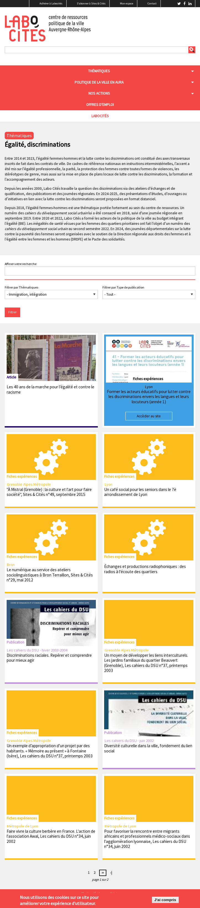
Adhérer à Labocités (51, 3)
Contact (152, 3)
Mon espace (126, 3)
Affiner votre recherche (20, 264)
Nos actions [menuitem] (99, 93)
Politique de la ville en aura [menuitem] (99, 82)
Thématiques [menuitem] (99, 71)
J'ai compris (165, 900)
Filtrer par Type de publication (123, 287)
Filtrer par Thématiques (21, 287)
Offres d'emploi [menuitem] (100, 104)
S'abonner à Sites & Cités (91, 3)
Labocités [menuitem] (100, 116)
